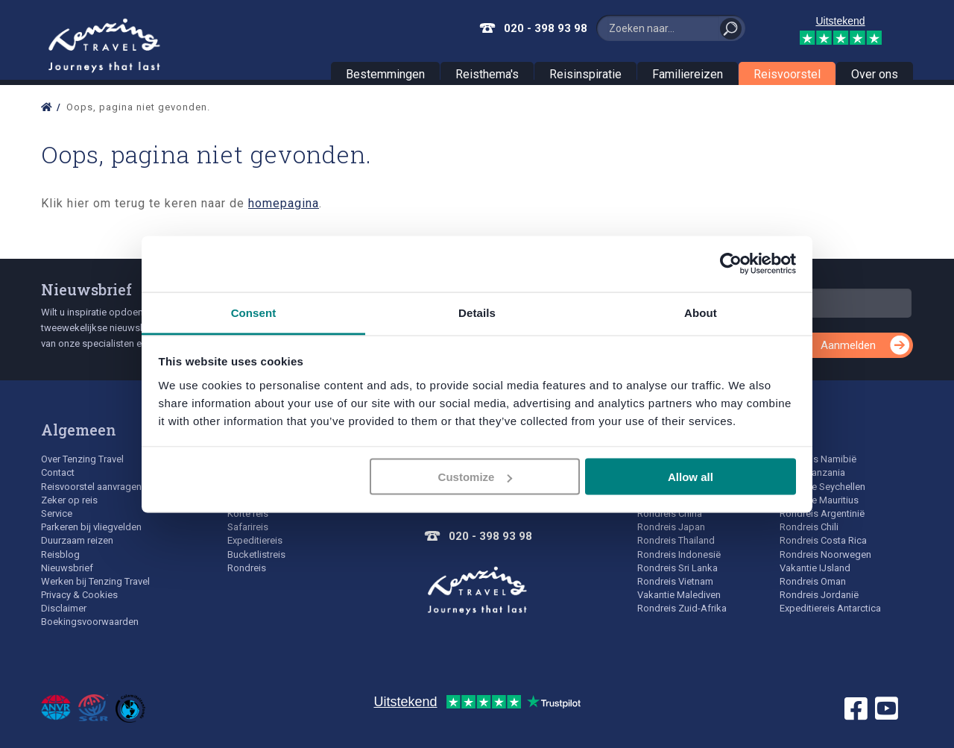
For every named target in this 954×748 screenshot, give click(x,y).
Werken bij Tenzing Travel (95, 581)
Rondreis (246, 567)
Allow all (690, 477)
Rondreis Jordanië (819, 594)
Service (56, 513)
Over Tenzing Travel (82, 459)
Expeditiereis (254, 540)
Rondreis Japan (671, 526)
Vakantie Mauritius (819, 500)
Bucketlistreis (256, 554)
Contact (58, 472)
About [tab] (700, 312)
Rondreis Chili (809, 526)
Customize (475, 477)
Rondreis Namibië (818, 459)
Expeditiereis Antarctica (830, 608)
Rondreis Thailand (676, 540)
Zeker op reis (69, 500)
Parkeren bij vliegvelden (91, 526)
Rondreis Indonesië (679, 554)
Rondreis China (669, 513)
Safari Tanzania (812, 472)
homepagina (283, 203)
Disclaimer (63, 608)
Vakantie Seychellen (822, 486)
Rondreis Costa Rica (823, 540)
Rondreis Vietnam (675, 581)
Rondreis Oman (813, 581)
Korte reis (247, 513)
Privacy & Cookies (79, 594)
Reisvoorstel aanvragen (91, 486)
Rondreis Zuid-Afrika (682, 608)
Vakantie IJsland (815, 567)
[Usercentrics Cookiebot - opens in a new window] (731, 264)
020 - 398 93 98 (545, 28)
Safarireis (247, 526)
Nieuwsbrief (86, 289)
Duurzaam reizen (77, 540)
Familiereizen (687, 74)
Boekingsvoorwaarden (90, 621)
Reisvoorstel (787, 74)
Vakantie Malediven (679, 594)
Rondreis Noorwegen (825, 554)
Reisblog (60, 554)
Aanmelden (848, 345)
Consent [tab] (254, 312)
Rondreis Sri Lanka (677, 567)
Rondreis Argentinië (822, 513)
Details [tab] (477, 312)
